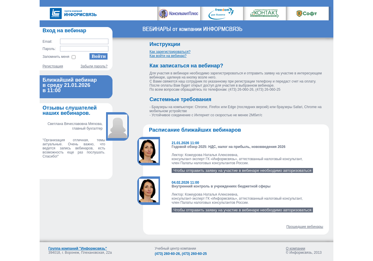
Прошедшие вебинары (304, 227)
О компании (295, 248)
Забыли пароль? (94, 66)
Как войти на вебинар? (167, 56)
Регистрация (53, 66)
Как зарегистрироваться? (170, 52)
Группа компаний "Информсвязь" (77, 248)
